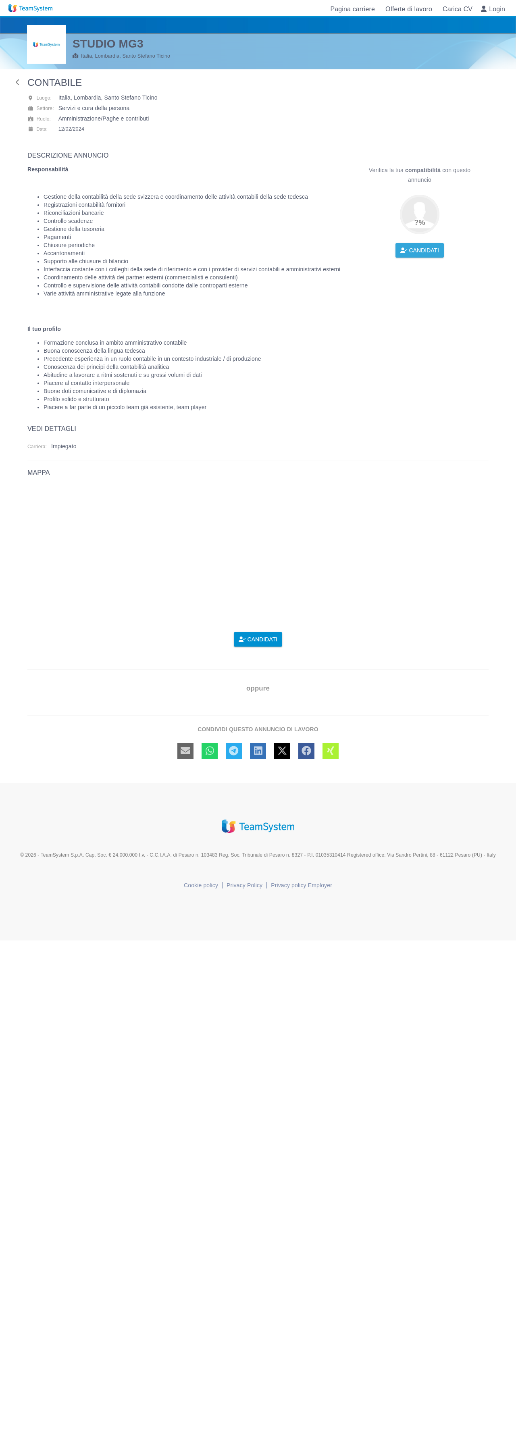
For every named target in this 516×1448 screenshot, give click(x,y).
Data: (37, 129)
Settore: (40, 108)
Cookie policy (201, 885)
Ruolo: (39, 119)
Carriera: (37, 446)
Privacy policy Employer (301, 885)
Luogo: (39, 98)
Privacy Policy (244, 885)
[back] (17, 82)
